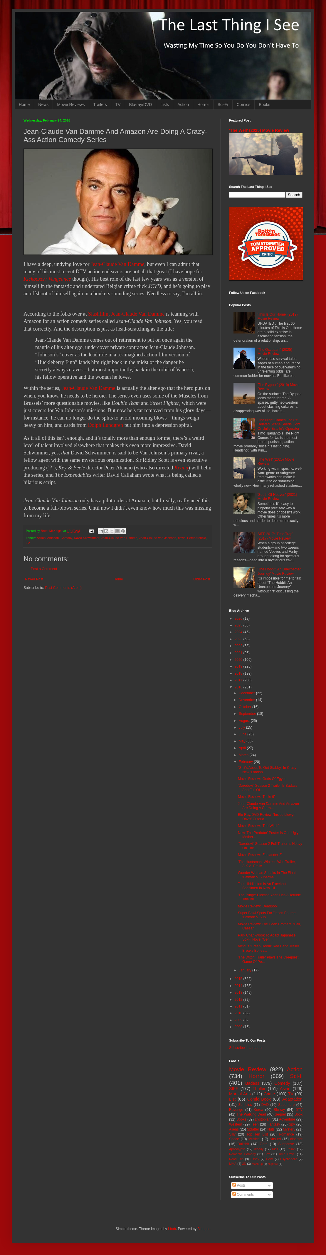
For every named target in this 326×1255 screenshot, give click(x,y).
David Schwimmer (86, 538)
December (247, 693)
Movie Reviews (71, 104)
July (242, 727)
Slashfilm (98, 314)
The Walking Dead (251, 1114)
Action (183, 104)
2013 (239, 992)
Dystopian (262, 1119)
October (245, 707)
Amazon (53, 538)
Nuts (271, 1129)
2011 (239, 1006)
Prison (291, 1149)
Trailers (100, 104)
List (232, 1099)
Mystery (289, 1129)
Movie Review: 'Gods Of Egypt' (262, 779)
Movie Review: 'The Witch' (258, 826)
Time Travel (286, 1154)
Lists (164, 104)
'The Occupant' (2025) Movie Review (275, 352)
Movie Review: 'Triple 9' (256, 797)
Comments (243, 1194)
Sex (267, 1154)
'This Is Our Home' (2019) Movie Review (278, 316)
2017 (239, 680)
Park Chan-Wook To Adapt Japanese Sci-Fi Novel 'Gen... (266, 937)
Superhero (286, 1105)
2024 (239, 632)
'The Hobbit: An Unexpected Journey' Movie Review (279, 571)
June (243, 734)
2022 (239, 646)
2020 (239, 660)
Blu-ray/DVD (140, 104)
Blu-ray (279, 1110)
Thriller (259, 1088)
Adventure (287, 1119)
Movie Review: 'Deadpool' (258, 906)
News (43, 104)
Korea (258, 1110)
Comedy (66, 538)
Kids (275, 1149)
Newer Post (34, 579)
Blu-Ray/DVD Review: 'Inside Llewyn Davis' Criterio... (266, 817)
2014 (239, 986)
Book (299, 1114)
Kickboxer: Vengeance (47, 279)
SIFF (233, 1088)
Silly (232, 1134)
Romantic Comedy (242, 1154)
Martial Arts (240, 1093)
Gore (264, 1144)
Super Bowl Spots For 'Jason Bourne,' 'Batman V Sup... (267, 915)
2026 (239, 618)
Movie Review (247, 1069)
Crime (269, 1093)
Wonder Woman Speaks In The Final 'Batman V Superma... (266, 875)
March (244, 755)
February (246, 762)
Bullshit (243, 1144)
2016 (239, 687)
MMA (232, 1163)
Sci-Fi (223, 104)
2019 (239, 666)
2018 (239, 673)
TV (118, 104)
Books (264, 104)
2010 (239, 1013)
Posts (239, 1185)
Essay (255, 1159)
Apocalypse (237, 1149)
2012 (239, 1000)
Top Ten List (257, 1134)
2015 (239, 979)
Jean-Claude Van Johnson (157, 538)
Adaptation (292, 1099)
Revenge (236, 1110)
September (248, 714)
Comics (244, 104)
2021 (239, 653)
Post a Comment (44, 569)
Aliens (234, 1129)
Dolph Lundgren (105, 425)
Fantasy (274, 1124)
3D (244, 1163)
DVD (265, 1105)
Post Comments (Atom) (63, 588)
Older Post (201, 579)
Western (235, 1124)
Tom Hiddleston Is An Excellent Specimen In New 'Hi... (262, 886)
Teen (255, 1124)
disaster (296, 1139)
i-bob (172, 1229)
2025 (239, 625)
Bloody (258, 1149)
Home (24, 104)
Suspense (286, 1144)
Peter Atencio (196, 538)
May (242, 741)
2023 (239, 639)
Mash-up (257, 1163)
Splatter (253, 1129)
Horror (203, 104)
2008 (239, 1027)
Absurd (275, 1139)
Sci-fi (296, 1076)
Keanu (181, 468)
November (247, 700)
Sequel (280, 1114)
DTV (299, 1110)
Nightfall (273, 1163)
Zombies (245, 1105)
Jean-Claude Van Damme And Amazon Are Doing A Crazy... (268, 806)
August (245, 721)
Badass (252, 1083)
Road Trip (236, 1159)
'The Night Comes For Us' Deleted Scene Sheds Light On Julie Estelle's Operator (279, 424)
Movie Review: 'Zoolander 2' (260, 855)
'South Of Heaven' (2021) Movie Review (277, 497)
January (245, 970)
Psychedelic (288, 1159)
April (243, 748)
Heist (269, 1159)
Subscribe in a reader (246, 1048)
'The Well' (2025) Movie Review (259, 130)
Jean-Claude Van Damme (117, 264)
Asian (285, 1088)
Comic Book (259, 1099)
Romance (286, 1134)
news (181, 538)
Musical (254, 1139)
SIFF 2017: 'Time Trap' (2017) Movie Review (275, 536)
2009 (239, 1020)
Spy (292, 1124)
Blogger (203, 1229)
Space (234, 1139)
